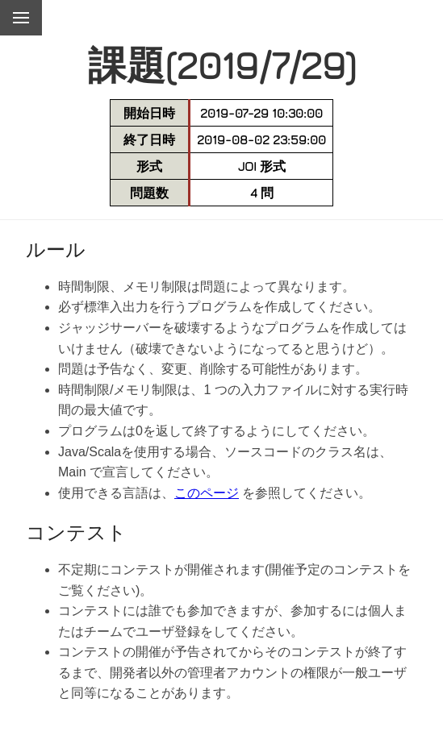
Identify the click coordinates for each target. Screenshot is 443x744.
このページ (206, 493)
